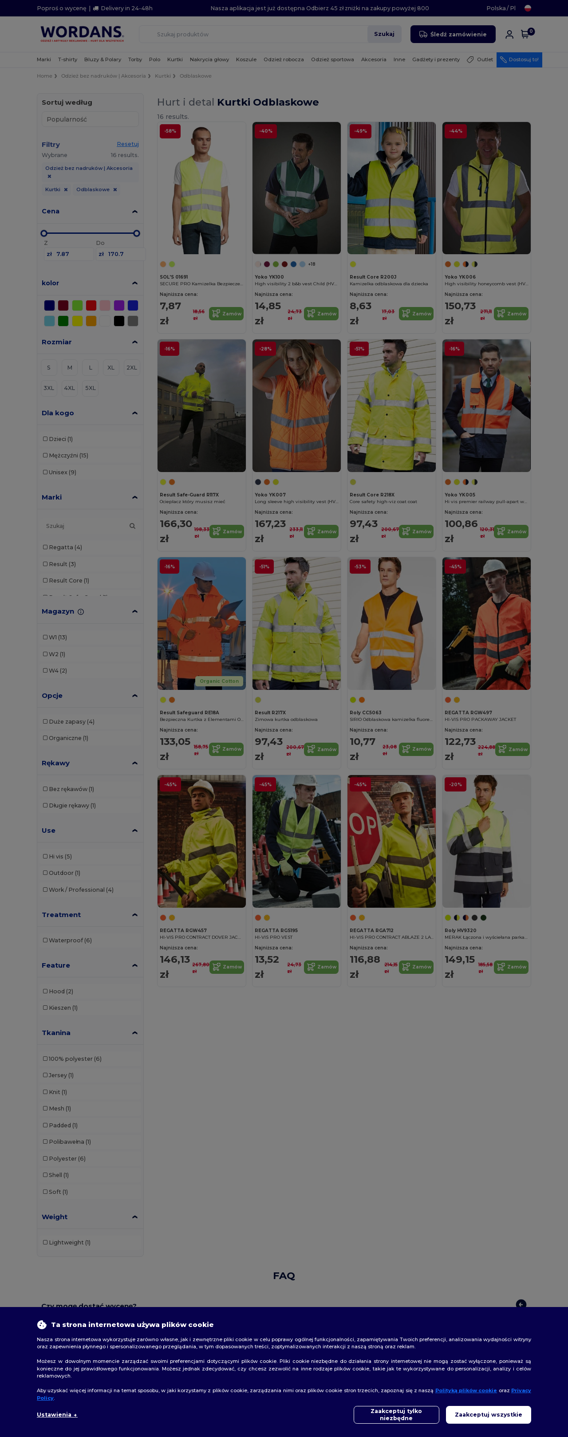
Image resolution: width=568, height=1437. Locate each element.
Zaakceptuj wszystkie (488, 1414)
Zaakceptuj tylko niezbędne (396, 1414)
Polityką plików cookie (466, 1390)
